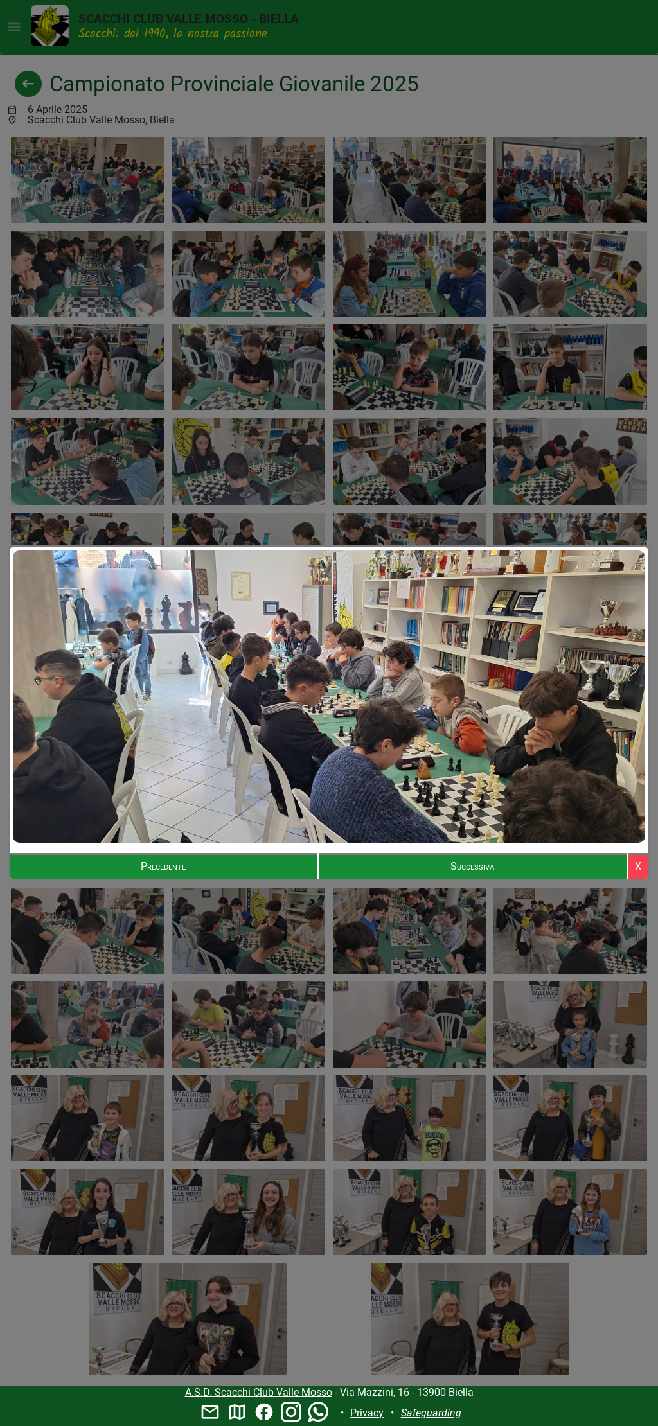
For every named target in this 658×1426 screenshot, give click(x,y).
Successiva (472, 866)
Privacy (367, 1413)
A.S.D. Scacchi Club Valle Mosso (258, 1392)
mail (210, 1412)
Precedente (163, 866)
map (237, 1412)
